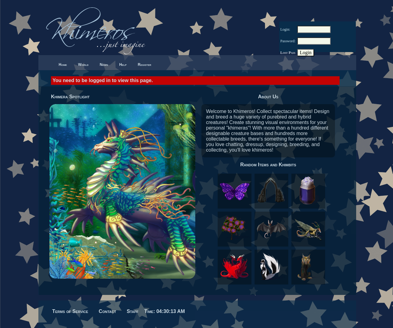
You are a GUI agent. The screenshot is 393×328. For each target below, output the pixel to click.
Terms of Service (70, 311)
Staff (132, 311)
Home (63, 64)
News (104, 64)
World (83, 64)
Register (144, 64)
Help (122, 64)
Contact (107, 311)
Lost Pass (287, 53)
